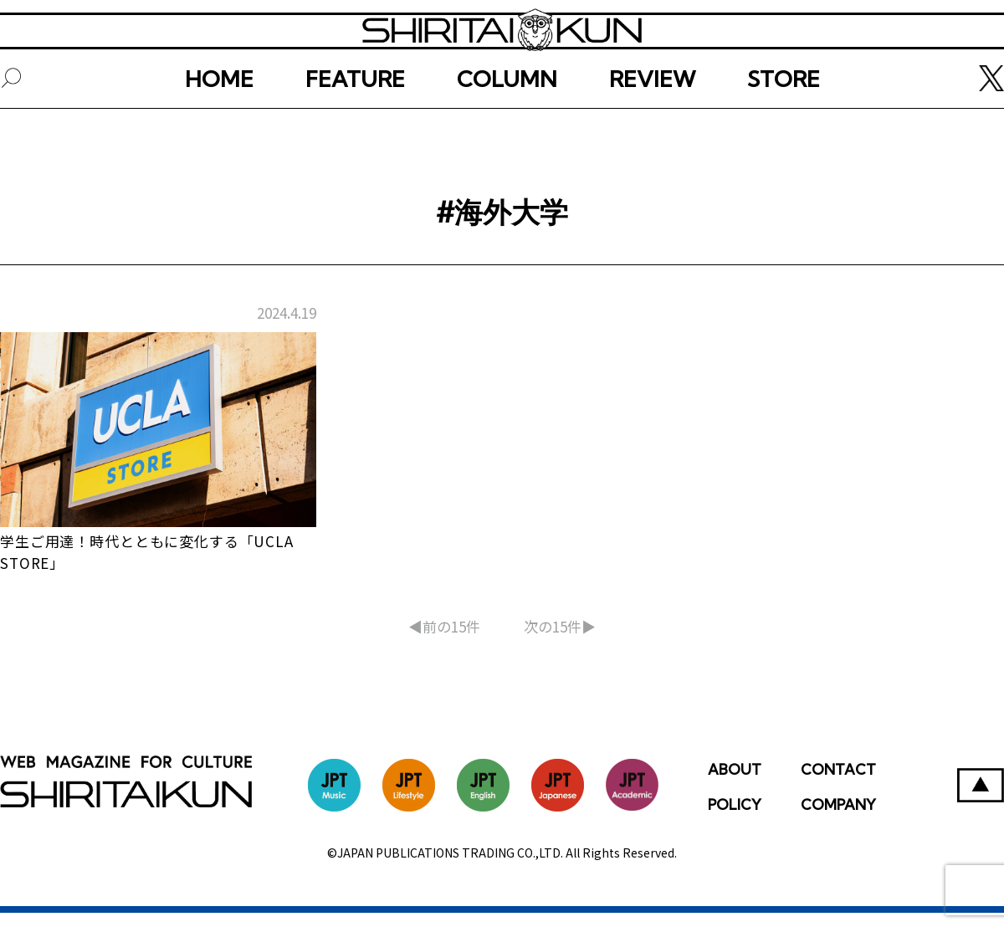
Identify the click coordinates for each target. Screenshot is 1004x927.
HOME (219, 132)
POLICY (734, 818)
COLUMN (507, 132)
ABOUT (734, 783)
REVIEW (652, 132)
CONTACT (838, 783)
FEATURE (355, 132)
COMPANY (838, 818)
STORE (783, 132)
